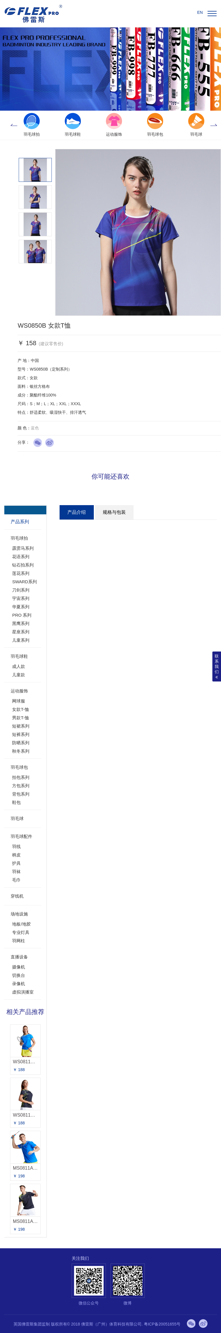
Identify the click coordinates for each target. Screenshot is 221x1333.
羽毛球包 (19, 767)
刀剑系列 (20, 590)
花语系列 (20, 556)
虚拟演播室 (23, 992)
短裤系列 (20, 734)
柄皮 (16, 854)
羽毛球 (17, 818)
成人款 (18, 666)
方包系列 (20, 785)
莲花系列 (20, 573)
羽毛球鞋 (19, 656)
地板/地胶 (21, 924)
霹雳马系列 (23, 548)
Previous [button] (14, 125)
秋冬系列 (20, 751)
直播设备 (19, 956)
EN (200, 12)
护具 (16, 863)
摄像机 (18, 966)
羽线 (16, 846)
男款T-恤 (20, 717)
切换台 (18, 975)
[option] (31, 125)
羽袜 (16, 871)
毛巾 (16, 879)
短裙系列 (20, 726)
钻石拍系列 (23, 564)
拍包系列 (20, 777)
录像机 (18, 983)
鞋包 (16, 802)
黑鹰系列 (20, 623)
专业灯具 (20, 932)
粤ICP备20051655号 (162, 1324)
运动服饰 (19, 690)
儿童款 (18, 674)
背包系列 (20, 794)
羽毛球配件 (21, 836)
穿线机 (17, 896)
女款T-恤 (20, 709)
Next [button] (214, 125)
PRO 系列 (21, 615)
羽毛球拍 (19, 538)
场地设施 (19, 913)
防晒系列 (20, 742)
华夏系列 (20, 606)
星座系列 (20, 631)
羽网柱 (18, 940)
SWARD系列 (24, 581)
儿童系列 (20, 640)
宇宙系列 (20, 598)
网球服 (18, 700)
